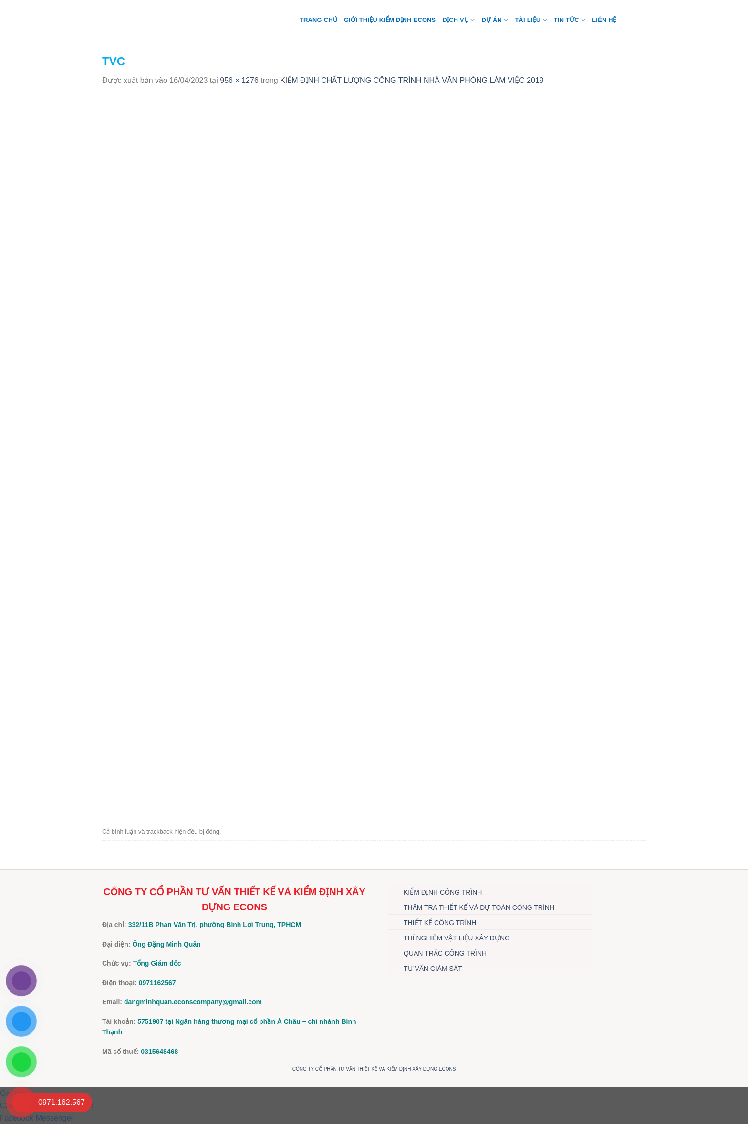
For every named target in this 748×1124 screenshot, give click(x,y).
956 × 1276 (239, 80)
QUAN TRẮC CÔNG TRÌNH (445, 953)
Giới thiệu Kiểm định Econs (390, 19)
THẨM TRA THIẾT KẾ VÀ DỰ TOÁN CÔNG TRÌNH (479, 907)
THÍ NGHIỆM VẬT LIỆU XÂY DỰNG (457, 938)
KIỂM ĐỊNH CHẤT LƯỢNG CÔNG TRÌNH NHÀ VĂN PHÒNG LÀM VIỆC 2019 (412, 80)
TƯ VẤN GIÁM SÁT (433, 968)
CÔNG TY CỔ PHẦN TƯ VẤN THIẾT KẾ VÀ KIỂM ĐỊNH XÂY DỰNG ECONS (374, 1069)
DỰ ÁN (494, 19)
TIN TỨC (569, 19)
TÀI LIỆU (531, 19)
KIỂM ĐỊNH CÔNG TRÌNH (443, 892)
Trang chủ (318, 19)
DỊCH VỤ (458, 19)
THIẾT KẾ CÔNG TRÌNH (440, 923)
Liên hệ (604, 19)
